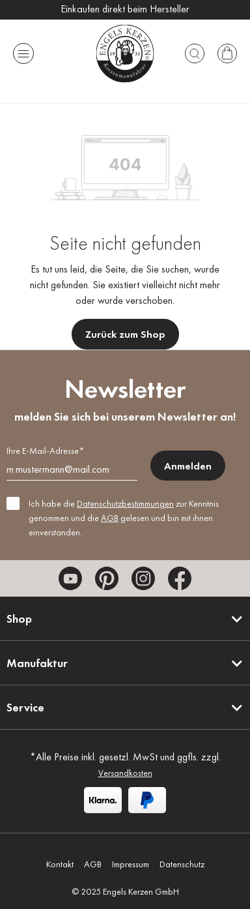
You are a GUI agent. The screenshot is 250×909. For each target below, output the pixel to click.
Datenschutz (182, 864)
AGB (109, 518)
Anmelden (188, 466)
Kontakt (60, 864)
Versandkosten (125, 773)
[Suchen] (194, 53)
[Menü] (23, 53)
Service (25, 707)
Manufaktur (37, 662)
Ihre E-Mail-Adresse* (45, 450)
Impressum (130, 864)
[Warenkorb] (227, 53)
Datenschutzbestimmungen (125, 503)
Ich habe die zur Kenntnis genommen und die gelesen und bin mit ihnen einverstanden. (124, 518)
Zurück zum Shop (125, 334)
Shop (19, 618)
